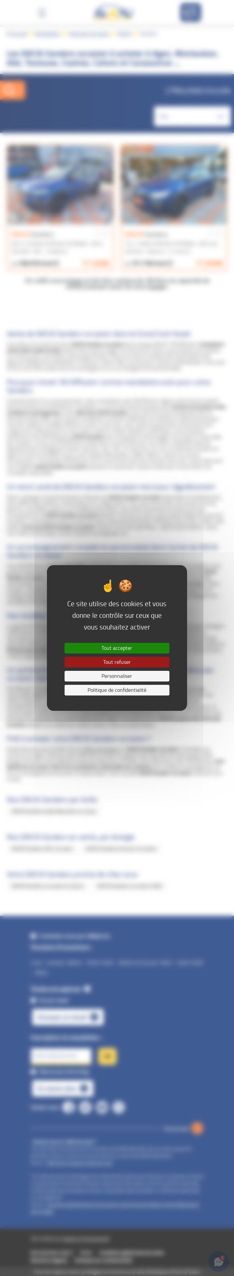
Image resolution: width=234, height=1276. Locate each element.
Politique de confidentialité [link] (117, 689)
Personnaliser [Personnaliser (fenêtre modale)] (117, 675)
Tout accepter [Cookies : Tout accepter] (117, 647)
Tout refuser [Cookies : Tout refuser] (117, 661)
